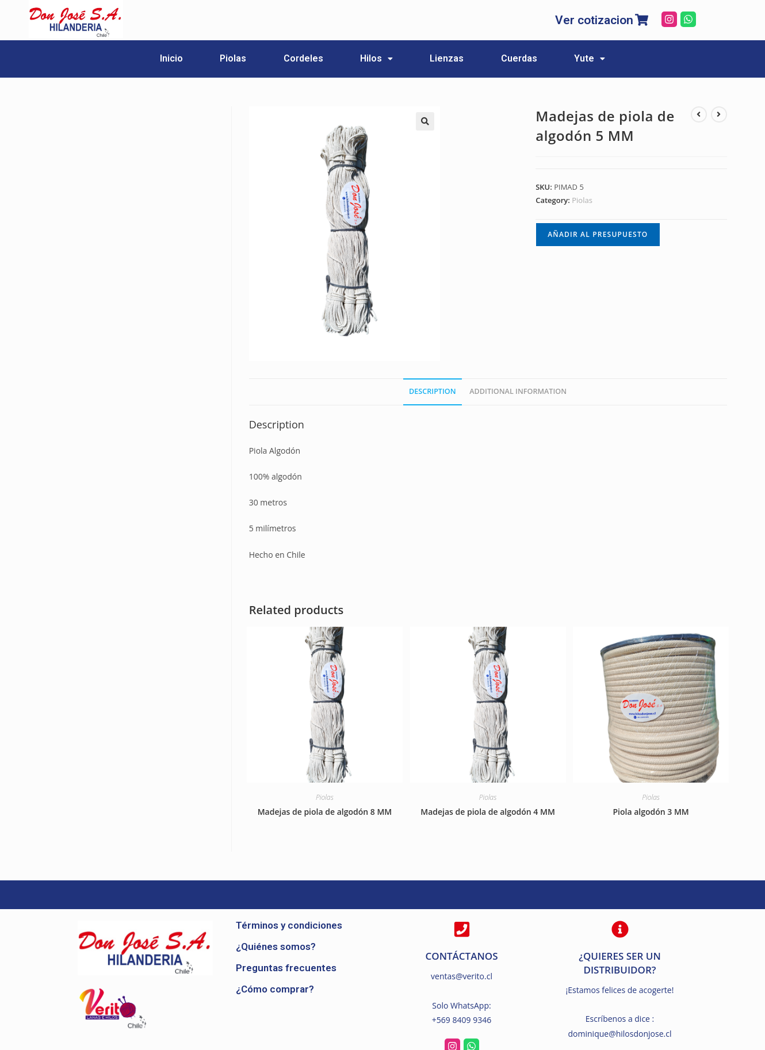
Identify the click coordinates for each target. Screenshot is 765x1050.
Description (432, 391)
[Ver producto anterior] (699, 114)
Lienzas (459, 58)
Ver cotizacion (594, 20)
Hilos (376, 58)
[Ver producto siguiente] (719, 114)
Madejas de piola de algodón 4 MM (487, 811)
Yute (626, 58)
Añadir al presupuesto (598, 234)
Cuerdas (544, 58)
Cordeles (291, 58)
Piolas (208, 58)
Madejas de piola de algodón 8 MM (325, 811)
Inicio (134, 58)
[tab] (432, 391)
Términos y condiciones (289, 924)
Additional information (518, 391)
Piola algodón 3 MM (650, 811)
